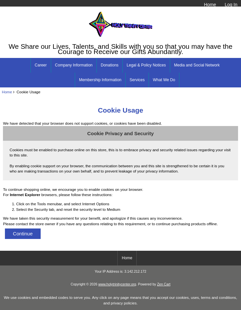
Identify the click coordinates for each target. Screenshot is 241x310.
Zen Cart (164, 284)
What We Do (164, 80)
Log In (231, 4)
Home (210, 4)
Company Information (74, 65)
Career (41, 65)
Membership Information (100, 80)
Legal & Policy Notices (146, 65)
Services (137, 80)
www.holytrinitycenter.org (117, 284)
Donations (109, 65)
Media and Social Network (197, 65)
